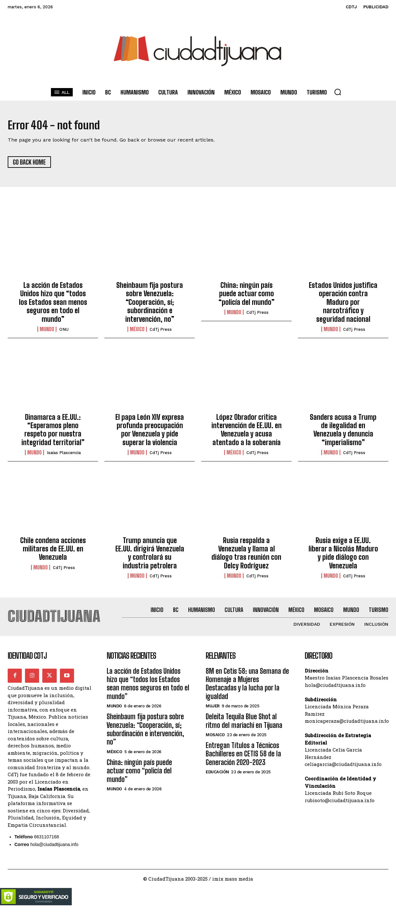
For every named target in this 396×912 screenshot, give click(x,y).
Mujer (213, 710)
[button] (337, 92)
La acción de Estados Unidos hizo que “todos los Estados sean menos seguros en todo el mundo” (53, 304)
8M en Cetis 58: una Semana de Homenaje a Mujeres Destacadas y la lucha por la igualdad (247, 688)
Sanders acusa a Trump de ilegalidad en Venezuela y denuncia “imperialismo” (343, 432)
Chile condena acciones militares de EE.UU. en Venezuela (53, 551)
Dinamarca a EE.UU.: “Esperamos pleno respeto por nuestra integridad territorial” (53, 432)
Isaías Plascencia (64, 455)
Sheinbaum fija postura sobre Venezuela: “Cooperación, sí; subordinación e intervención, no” (149, 304)
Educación (217, 776)
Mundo (47, 331)
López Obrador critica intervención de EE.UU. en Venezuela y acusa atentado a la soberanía (246, 432)
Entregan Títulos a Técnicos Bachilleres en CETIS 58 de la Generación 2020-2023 (243, 758)
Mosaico (215, 739)
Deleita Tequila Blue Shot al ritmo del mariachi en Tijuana (244, 725)
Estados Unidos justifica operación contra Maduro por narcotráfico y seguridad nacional (343, 304)
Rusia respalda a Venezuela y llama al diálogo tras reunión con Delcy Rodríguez (246, 555)
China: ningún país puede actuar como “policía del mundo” (247, 296)
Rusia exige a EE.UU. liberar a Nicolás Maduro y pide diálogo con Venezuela (343, 555)
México (137, 331)
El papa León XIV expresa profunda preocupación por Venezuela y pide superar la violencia (149, 432)
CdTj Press (161, 332)
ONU (64, 332)
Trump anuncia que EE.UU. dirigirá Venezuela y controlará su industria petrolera (149, 555)
